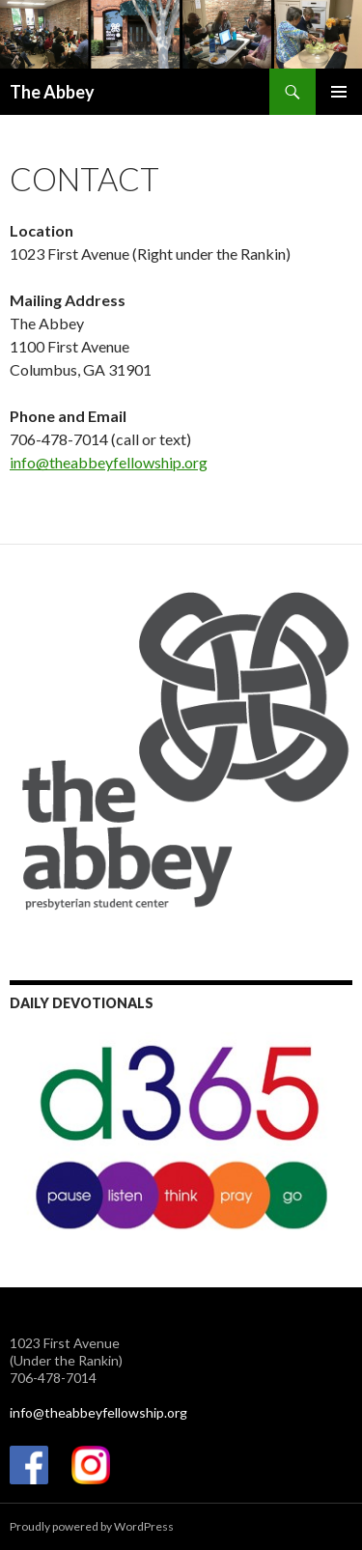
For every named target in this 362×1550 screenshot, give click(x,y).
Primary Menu (339, 92)
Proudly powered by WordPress (92, 1526)
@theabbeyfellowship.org (110, 1412)
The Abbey (52, 91)
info (21, 1412)
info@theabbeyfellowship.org (109, 462)
